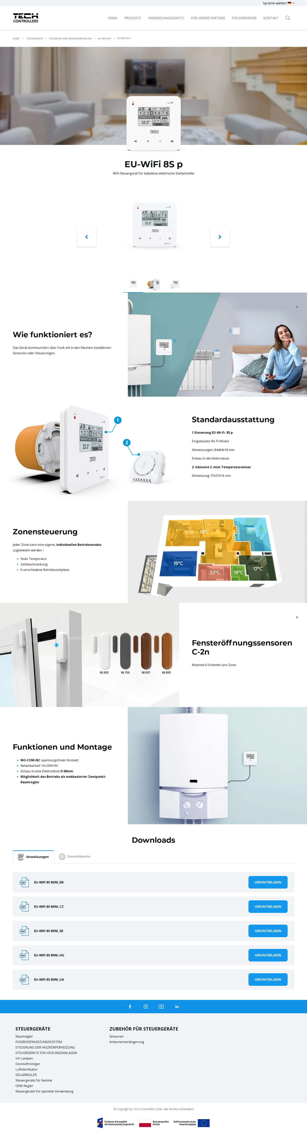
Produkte (132, 18)
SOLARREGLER (26, 1075)
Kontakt (270, 18)
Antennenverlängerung (126, 1042)
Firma (112, 18)
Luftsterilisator (26, 1069)
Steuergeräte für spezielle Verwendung (44, 1091)
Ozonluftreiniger (27, 1064)
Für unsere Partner (208, 18)
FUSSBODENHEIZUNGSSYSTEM (38, 1042)
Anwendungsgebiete (166, 18)
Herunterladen (268, 882)
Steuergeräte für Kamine (33, 1080)
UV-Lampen (24, 1058)
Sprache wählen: (277, 3)
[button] (87, 238)
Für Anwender (244, 18)
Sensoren (116, 1036)
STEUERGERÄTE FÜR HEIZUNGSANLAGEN (46, 1053)
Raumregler (24, 1036)
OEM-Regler (24, 1086)
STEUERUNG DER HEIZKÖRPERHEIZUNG (45, 1047)
